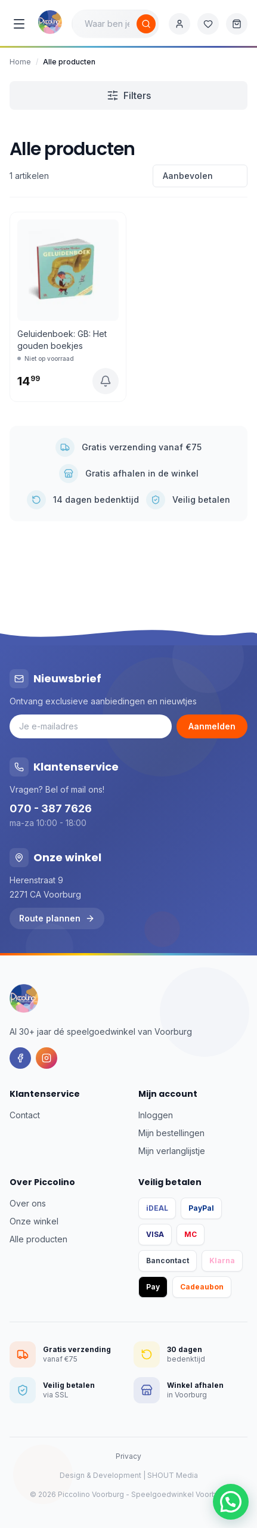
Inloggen (155, 1115)
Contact (25, 1115)
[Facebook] (20, 1058)
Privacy (128, 1456)
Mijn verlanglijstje (171, 1151)
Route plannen (57, 918)
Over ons (28, 1203)
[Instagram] (46, 1058)
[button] (231, 1502)
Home (20, 61)
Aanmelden (212, 726)
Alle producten (38, 1239)
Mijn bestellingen (171, 1133)
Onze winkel (34, 1221)
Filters (129, 95)
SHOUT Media (172, 1475)
